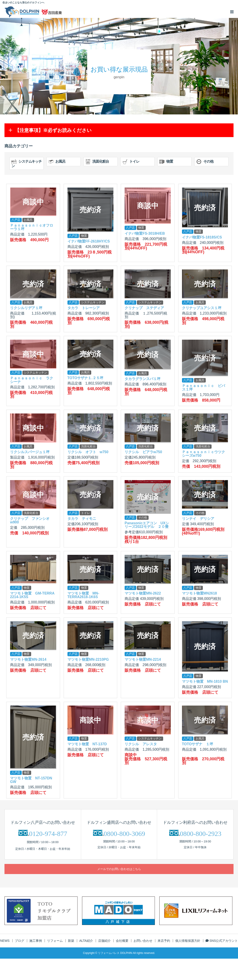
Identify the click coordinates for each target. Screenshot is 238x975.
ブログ (19, 940)
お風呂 (56, 161)
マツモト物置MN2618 (199, 593)
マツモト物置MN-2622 (143, 593)
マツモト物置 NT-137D (87, 744)
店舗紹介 (104, 940)
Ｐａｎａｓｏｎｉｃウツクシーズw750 (203, 453)
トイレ (130, 161)
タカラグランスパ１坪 (142, 379)
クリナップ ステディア (144, 308)
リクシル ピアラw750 (143, 452)
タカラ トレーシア (83, 308)
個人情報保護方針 (187, 940)
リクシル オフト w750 (87, 452)
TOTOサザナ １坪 (197, 744)
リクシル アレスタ (141, 744)
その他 (204, 161)
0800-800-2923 (200, 833)
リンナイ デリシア (198, 518)
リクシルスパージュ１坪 (30, 452)
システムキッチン (26, 163)
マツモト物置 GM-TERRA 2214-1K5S (32, 595)
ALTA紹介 (86, 940)
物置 (166, 161)
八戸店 (15, 219)
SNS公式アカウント (222, 940)
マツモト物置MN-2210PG (88, 659)
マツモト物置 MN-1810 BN (205, 681)
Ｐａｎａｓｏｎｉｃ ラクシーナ (31, 380)
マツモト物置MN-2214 (143, 659)
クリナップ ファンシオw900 (30, 520)
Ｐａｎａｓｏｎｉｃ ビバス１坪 (203, 387)
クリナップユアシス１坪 (201, 308)
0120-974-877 (48, 833)
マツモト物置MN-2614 (28, 659)
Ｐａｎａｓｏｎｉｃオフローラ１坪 (31, 227)
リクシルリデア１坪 (26, 308)
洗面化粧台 (97, 161)
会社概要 (122, 940)
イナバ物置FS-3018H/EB (145, 233)
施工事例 (35, 940)
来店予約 (164, 940)
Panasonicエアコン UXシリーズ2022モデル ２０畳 (147, 525)
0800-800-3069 (124, 833)
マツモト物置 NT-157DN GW (31, 780)
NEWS (5, 940)
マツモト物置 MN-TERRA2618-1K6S (83, 595)
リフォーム (55, 940)
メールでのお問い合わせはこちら (119, 869)
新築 (71, 940)
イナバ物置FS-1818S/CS (202, 237)
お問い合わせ (143, 940)
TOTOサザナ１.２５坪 (85, 378)
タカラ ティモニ (81, 518)
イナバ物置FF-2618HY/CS (88, 241)
